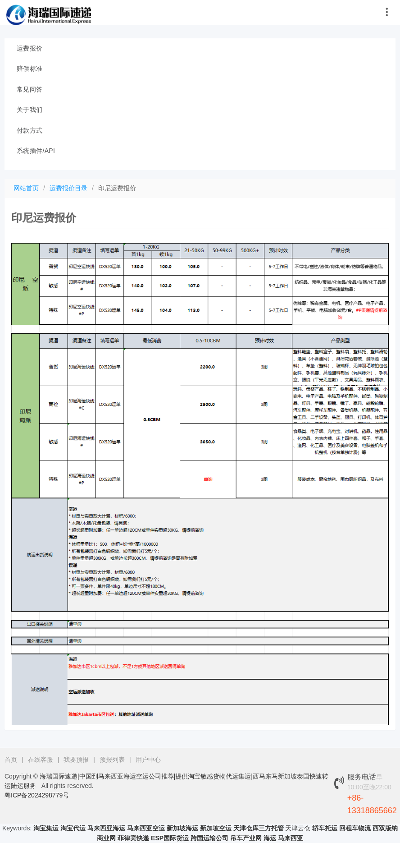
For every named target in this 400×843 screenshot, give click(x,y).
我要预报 (76, 759)
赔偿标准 (29, 68)
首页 (11, 759)
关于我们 (29, 109)
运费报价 (29, 48)
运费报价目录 (68, 188)
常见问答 (29, 89)
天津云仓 (297, 828)
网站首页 (26, 188)
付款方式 (29, 130)
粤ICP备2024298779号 (37, 795)
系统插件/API (36, 150)
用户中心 (148, 759)
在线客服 (40, 759)
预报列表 (112, 759)
